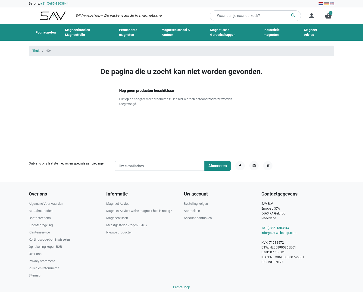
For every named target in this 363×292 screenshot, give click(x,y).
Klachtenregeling (41, 225)
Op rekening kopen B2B (45, 247)
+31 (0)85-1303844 (55, 3)
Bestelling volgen (196, 203)
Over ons (35, 254)
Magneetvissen (117, 218)
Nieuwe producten (119, 232)
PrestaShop (181, 287)
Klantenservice (39, 232)
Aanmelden (192, 211)
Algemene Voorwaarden (46, 203)
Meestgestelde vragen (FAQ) (126, 225)
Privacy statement (42, 261)
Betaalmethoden (41, 211)
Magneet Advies (117, 203)
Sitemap (35, 275)
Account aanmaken (198, 218)
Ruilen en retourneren (44, 268)
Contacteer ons (40, 218)
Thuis (36, 51)
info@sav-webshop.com (278, 233)
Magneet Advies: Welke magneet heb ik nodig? (139, 211)
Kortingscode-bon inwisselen (49, 239)
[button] (328, 16)
